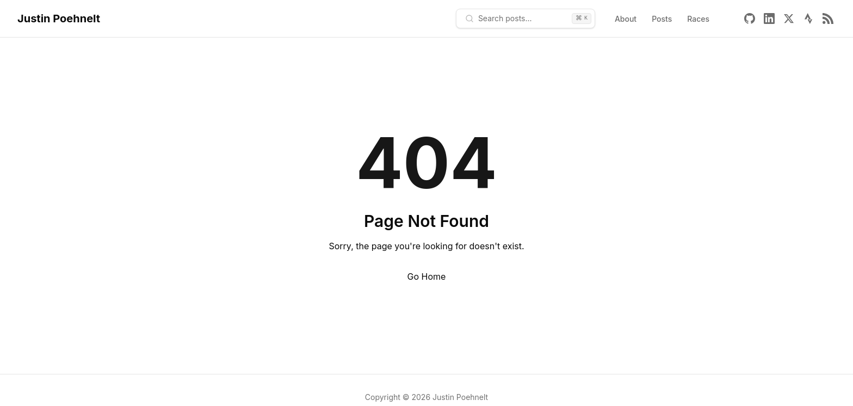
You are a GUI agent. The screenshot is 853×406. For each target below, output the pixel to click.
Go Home (426, 276)
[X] (788, 18)
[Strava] (808, 18)
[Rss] (828, 18)
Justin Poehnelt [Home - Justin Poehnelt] (58, 18)
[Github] (749, 18)
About (625, 18)
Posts (662, 18)
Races (698, 18)
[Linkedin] (769, 18)
